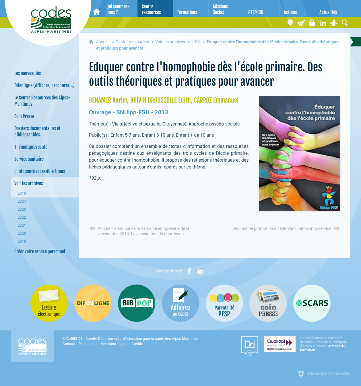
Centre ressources (132, 42)
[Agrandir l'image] (299, 153)
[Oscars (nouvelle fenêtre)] (312, 303)
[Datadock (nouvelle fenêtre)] (249, 346)
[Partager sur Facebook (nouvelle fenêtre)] (189, 271)
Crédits (137, 344)
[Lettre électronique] (301, 22)
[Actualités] (332, 8)
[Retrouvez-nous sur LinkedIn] (322, 22)
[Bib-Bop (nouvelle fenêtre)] (136, 303)
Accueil (103, 42)
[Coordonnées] (290, 22)
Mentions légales (114, 344)
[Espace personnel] (333, 22)
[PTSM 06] (261, 8)
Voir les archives (170, 42)
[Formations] (190, 8)
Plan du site (88, 344)
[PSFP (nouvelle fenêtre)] (224, 303)
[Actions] (297, 8)
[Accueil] (96, 8)
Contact (69, 344)
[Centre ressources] (155, 8)
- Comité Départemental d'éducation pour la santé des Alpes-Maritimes (132, 338)
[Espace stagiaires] (311, 22)
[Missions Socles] (226, 8)
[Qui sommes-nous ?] (119, 8)
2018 (196, 42)
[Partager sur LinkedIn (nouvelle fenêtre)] (200, 271)
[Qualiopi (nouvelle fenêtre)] (307, 344)
